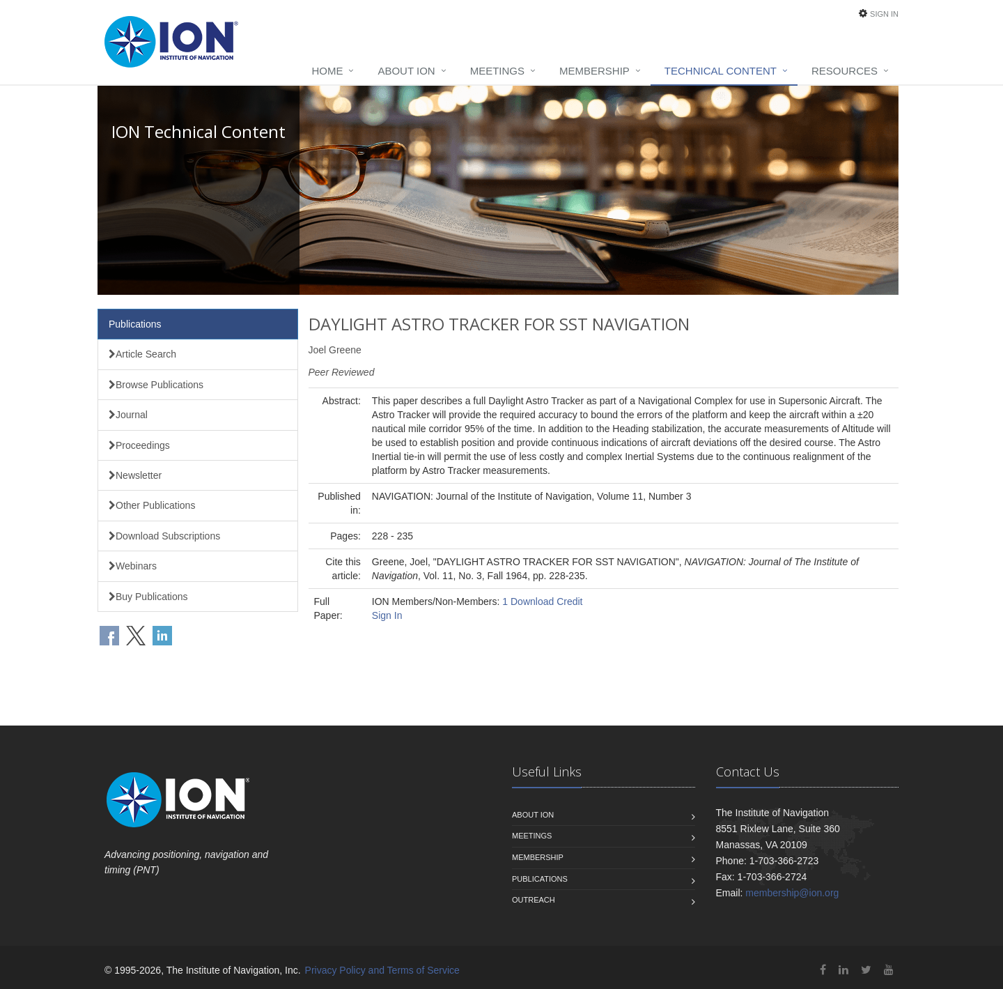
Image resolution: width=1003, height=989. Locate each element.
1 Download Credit (542, 601)
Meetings (497, 71)
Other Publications (152, 505)
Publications (135, 324)
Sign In (884, 14)
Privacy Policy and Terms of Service (382, 970)
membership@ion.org (792, 892)
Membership (594, 71)
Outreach (533, 900)
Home (327, 71)
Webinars (133, 566)
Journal (128, 414)
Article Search (142, 354)
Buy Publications (148, 596)
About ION (406, 71)
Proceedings (139, 445)
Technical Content (720, 71)
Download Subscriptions (164, 536)
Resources (844, 71)
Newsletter (135, 475)
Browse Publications (156, 384)
